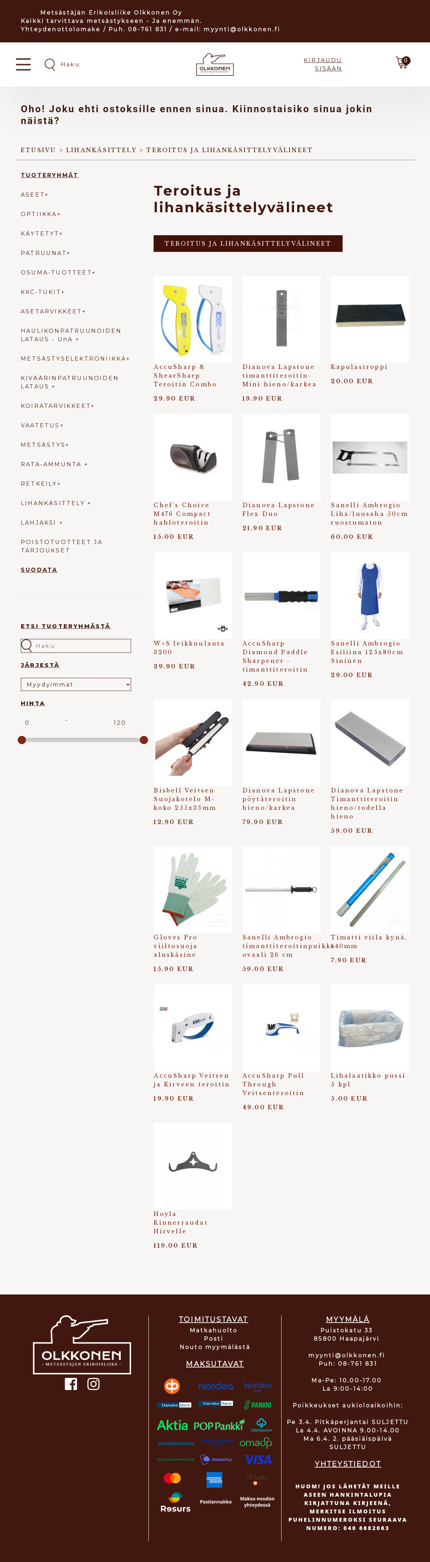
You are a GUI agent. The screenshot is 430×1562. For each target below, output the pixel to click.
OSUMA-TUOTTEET (56, 272)
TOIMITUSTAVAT (213, 1319)
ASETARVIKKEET (51, 311)
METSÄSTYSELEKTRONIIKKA (73, 358)
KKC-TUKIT (41, 292)
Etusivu (38, 150)
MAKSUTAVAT (215, 1364)
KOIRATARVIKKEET (56, 406)
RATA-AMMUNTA (52, 464)
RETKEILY (39, 483)
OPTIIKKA (39, 214)
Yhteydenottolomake (61, 29)
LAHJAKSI (40, 522)
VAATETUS (40, 425)
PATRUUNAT (44, 253)
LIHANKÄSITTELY (54, 503)
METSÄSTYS (43, 445)
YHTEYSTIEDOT (348, 1464)
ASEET (33, 194)
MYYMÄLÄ (348, 1319)
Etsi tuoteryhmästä (66, 626)
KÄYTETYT (40, 233)
